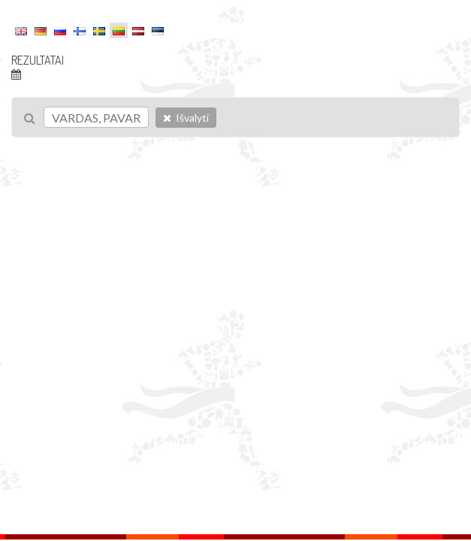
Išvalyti (186, 117)
